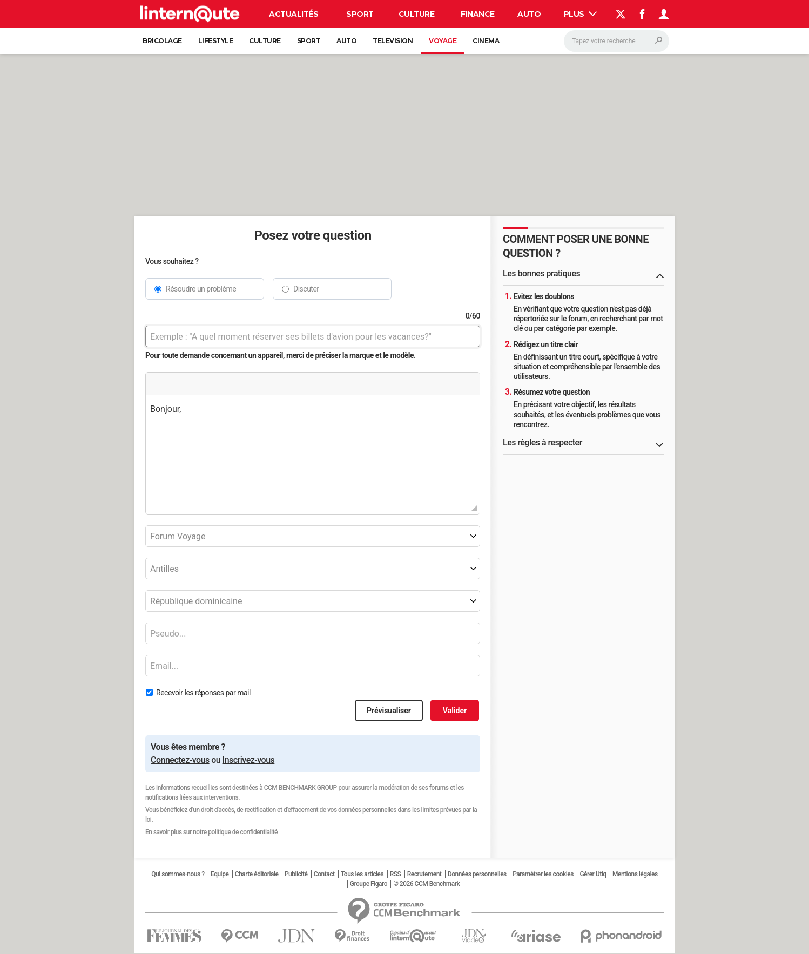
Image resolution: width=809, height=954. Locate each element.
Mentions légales (635, 874)
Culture (417, 14)
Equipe (219, 874)
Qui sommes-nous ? (177, 874)
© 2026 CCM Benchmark (426, 884)
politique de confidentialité (243, 832)
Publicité (296, 874)
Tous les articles (362, 874)
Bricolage (162, 41)
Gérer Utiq (592, 874)
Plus (580, 14)
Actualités (293, 14)
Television (393, 41)
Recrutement (424, 874)
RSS (395, 874)
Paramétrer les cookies (543, 874)
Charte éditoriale (257, 874)
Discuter (306, 289)
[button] (157, 383)
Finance (478, 14)
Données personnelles (477, 874)
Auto (529, 14)
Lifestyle (215, 41)
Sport (360, 14)
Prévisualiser (389, 710)
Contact (324, 874)
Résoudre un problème (201, 289)
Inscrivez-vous (249, 760)
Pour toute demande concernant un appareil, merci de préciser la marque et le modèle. (280, 355)
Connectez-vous (180, 760)
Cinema (486, 41)
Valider (455, 710)
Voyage (442, 41)
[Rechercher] (616, 41)
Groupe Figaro (368, 884)
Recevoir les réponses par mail (203, 692)
